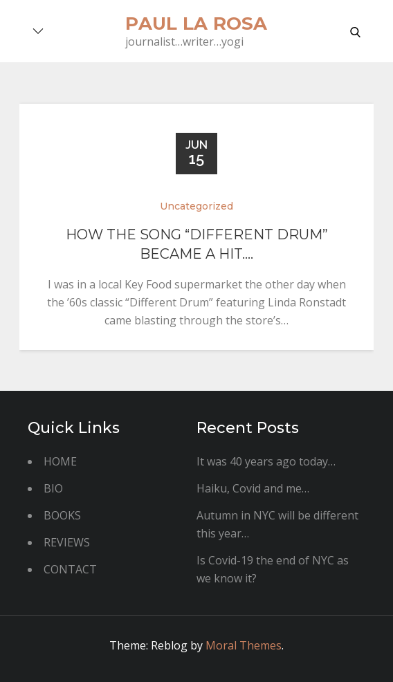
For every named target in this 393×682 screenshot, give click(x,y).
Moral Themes (243, 645)
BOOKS (62, 515)
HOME (60, 461)
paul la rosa (196, 23)
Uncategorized (196, 206)
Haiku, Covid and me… (252, 488)
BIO (53, 488)
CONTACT (70, 569)
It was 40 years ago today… (266, 461)
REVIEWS (67, 542)
